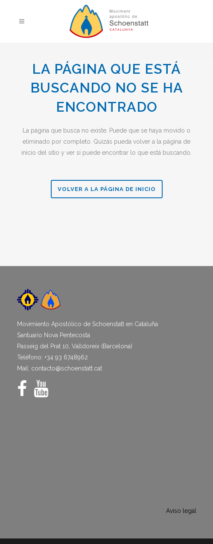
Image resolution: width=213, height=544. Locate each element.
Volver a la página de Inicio (107, 189)
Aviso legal (181, 510)
